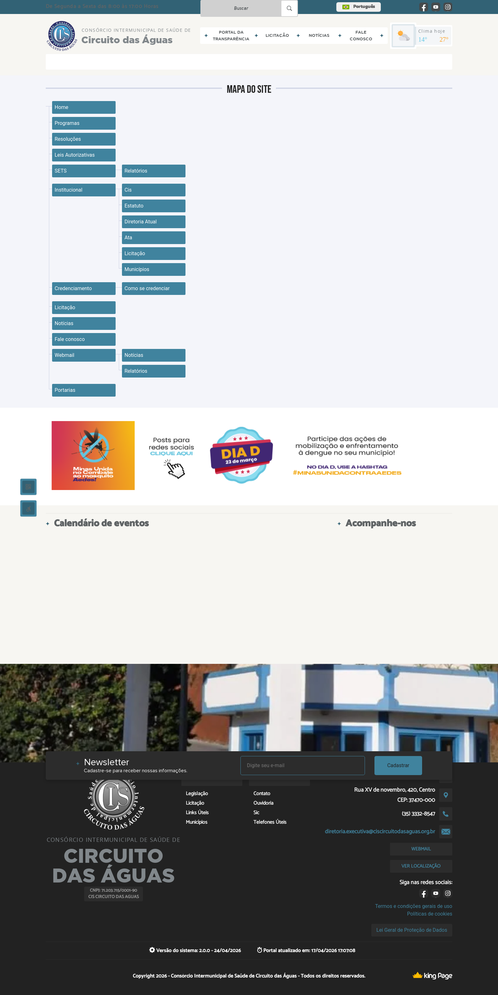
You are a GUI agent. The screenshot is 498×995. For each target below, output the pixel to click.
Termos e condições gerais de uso (413, 906)
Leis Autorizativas (75, 155)
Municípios (136, 269)
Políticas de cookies (429, 914)
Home (61, 107)
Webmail (64, 355)
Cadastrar (398, 765)
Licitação (134, 253)
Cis (128, 190)
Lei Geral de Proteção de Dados (411, 930)
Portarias (65, 390)
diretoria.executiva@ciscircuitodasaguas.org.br (380, 831)
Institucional (68, 190)
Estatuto (134, 206)
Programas (67, 123)
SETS (61, 171)
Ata (128, 238)
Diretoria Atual (140, 222)
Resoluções (68, 139)
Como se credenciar (147, 288)
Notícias (64, 323)
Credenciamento (73, 288)
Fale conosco (70, 339)
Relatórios (135, 171)
